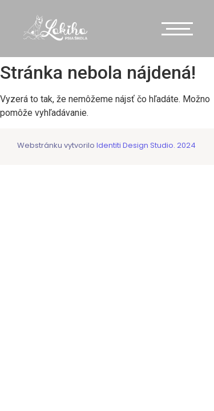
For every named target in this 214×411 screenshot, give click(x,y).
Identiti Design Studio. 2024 (145, 145)
